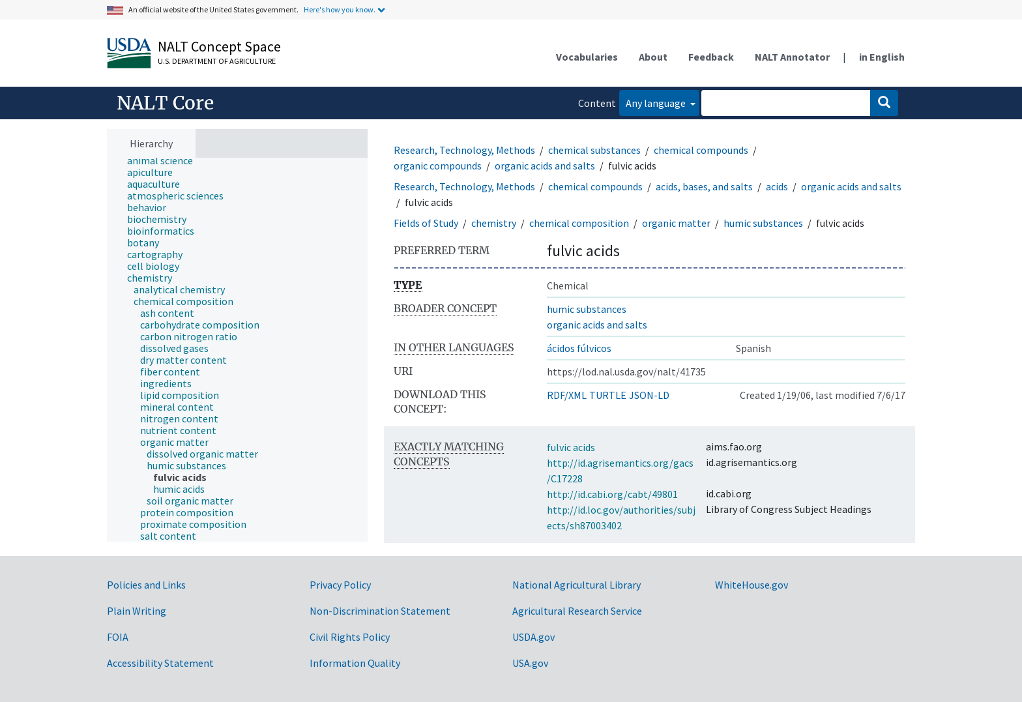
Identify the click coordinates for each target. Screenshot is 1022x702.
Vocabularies (587, 56)
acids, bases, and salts (704, 186)
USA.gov (530, 662)
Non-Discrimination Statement (380, 610)
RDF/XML (567, 395)
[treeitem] (165, 160)
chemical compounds (701, 149)
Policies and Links (146, 584)
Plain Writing (136, 610)
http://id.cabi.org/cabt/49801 (612, 494)
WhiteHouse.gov (751, 584)
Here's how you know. (339, 9)
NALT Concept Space (219, 46)
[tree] (237, 350)
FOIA (117, 636)
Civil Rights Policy (350, 636)
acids (777, 186)
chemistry (493, 222)
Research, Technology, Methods (464, 149)
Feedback (711, 56)
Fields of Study (426, 222)
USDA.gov (533, 636)
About (653, 56)
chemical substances (594, 149)
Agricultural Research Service (577, 610)
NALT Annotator (792, 56)
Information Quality (355, 662)
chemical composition (579, 222)
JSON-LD (649, 395)
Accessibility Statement (160, 662)
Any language (657, 103)
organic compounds (438, 165)
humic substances (763, 222)
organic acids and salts (545, 165)
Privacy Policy (340, 584)
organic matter (676, 222)
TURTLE (607, 395)
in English (882, 56)
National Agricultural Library (576, 584)
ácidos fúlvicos (579, 348)
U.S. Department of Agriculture (217, 61)
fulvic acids (571, 447)
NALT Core (165, 103)
